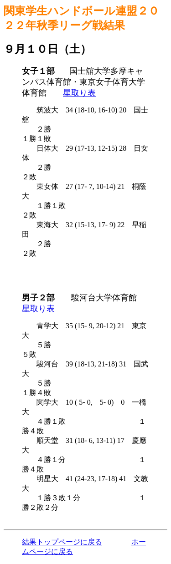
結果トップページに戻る (62, 542)
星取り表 (79, 92)
